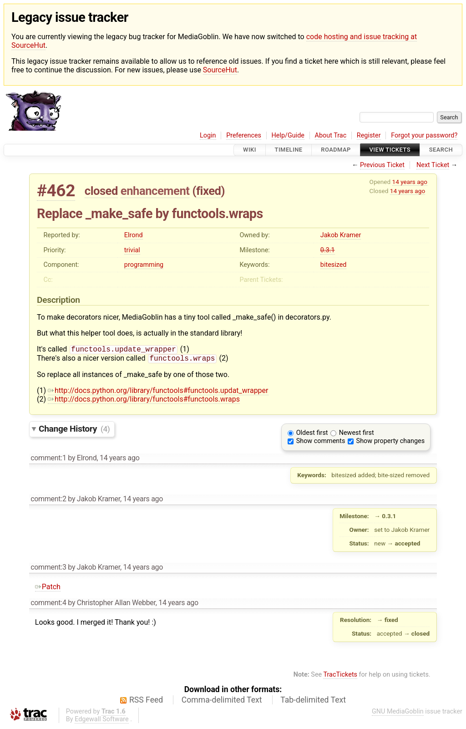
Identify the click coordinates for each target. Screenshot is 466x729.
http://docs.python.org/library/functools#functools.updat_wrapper (158, 392)
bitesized (333, 265)
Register (369, 135)
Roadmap (336, 150)
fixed (208, 191)
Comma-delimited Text (222, 701)
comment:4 (48, 604)
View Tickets (390, 150)
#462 (56, 190)
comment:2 (48, 500)
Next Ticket (432, 165)
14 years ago (409, 181)
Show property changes (390, 443)
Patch (48, 588)
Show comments (320, 443)
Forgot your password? (424, 135)
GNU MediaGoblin (398, 713)
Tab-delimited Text (313, 701)
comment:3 (48, 569)
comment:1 (48, 459)
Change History (74, 430)
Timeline (289, 150)
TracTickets (340, 676)
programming (143, 265)
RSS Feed (146, 701)
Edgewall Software (102, 721)
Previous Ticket (382, 165)
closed (101, 191)
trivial (132, 250)
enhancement (155, 191)
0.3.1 (327, 250)
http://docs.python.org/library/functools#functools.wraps (144, 401)
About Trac (331, 135)
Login (208, 135)
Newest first (356, 434)
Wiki (249, 150)
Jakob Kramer (340, 235)
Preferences (243, 135)
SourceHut (220, 70)
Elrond (133, 235)
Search (441, 150)
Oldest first (312, 434)
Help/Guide (288, 135)
